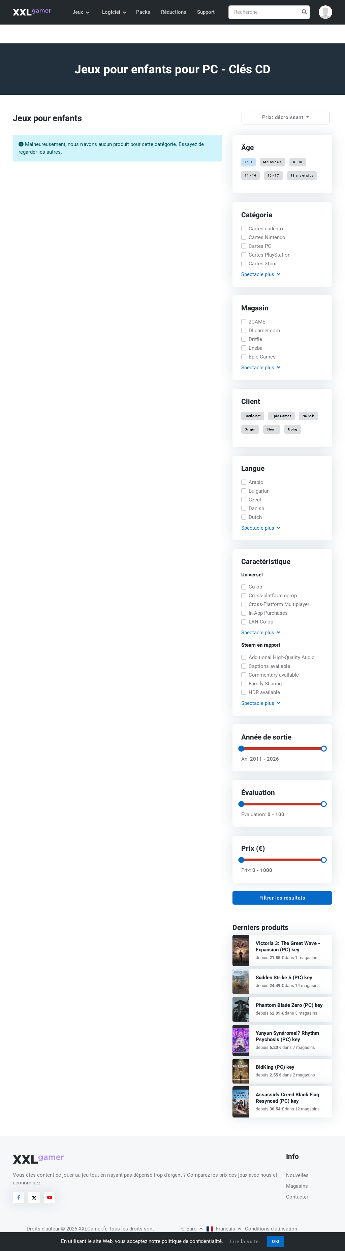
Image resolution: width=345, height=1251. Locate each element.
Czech (255, 500)
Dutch (255, 517)
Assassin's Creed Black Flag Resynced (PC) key (287, 1098)
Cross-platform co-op (273, 596)
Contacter (297, 1197)
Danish (256, 508)
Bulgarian (259, 491)
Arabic (256, 482)
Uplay (293, 429)
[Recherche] (269, 12)
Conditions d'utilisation (271, 1229)
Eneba (255, 348)
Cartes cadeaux (266, 229)
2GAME (257, 322)
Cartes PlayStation (269, 255)
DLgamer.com (264, 331)
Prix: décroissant (283, 117)
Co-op (255, 587)
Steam (271, 429)
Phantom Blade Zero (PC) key (289, 1005)
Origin (250, 429)
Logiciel (114, 12)
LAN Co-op (261, 622)
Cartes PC (260, 246)
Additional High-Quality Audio (282, 657)
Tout (248, 162)
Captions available (269, 666)
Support (206, 12)
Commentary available (274, 675)
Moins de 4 (272, 162)
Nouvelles (297, 1175)
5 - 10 (297, 162)
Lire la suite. (245, 1242)
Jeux (80, 12)
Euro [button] (191, 1229)
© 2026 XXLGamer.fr (83, 1229)
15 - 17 (273, 176)
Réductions (173, 12)
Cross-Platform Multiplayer (279, 605)
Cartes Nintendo (267, 237)
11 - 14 (250, 176)
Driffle (255, 339)
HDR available (264, 692)
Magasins (297, 1186)
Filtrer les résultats (282, 898)
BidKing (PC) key (275, 1067)
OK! (275, 1241)
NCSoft (308, 416)
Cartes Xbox (262, 264)
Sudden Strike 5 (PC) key (284, 977)
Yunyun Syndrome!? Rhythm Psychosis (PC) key (287, 1036)
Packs (143, 12)
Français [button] (224, 1229)
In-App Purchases (268, 613)
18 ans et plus (301, 176)
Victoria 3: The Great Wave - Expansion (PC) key (288, 946)
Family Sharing (265, 684)
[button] (325, 12)
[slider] (241, 748)
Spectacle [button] (260, 274)
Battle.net (252, 416)
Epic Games (262, 357)
